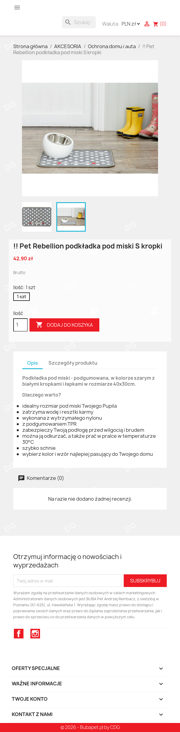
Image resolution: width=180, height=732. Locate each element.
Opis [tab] (32, 363)
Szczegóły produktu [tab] (72, 363)
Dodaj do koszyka (64, 325)
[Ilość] (20, 325)
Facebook (18, 633)
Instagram (35, 633)
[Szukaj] (79, 22)
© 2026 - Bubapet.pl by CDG (90, 727)
